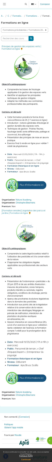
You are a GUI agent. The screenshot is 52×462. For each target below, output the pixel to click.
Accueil (2, 16)
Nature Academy (23, 200)
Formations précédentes (18, 16)
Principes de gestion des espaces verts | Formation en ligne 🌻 (21, 47)
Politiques (8, 424)
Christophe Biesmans (25, 202)
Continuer (26, 459)
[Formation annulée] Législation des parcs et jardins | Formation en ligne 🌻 (23, 211)
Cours (8, 16)
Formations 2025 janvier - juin (32, 16)
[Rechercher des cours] (15, 38)
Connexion (45, 4)
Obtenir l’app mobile (13, 427)
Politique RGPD (26, 456)
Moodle (18, 435)
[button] (25, 4)
